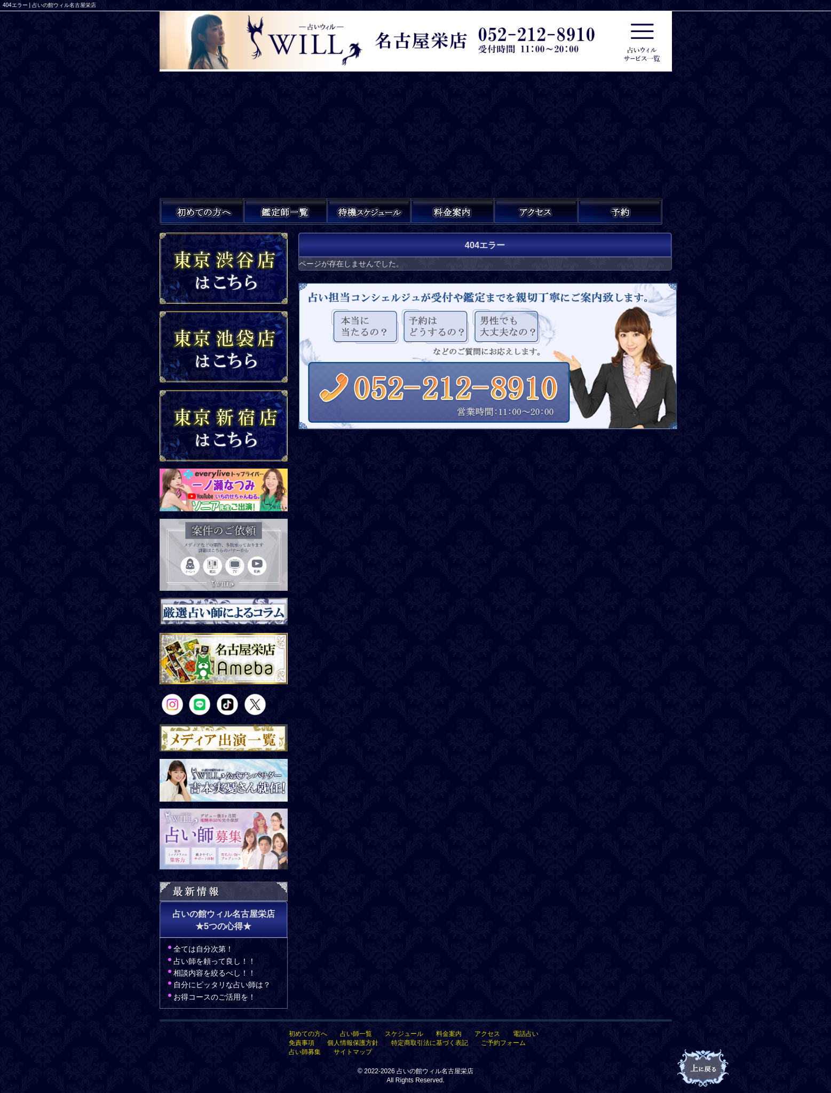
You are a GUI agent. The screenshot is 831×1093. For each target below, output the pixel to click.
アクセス (487, 1033)
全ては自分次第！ (203, 949)
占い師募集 (305, 1052)
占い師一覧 (356, 1033)
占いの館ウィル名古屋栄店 (435, 1071)
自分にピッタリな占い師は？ (222, 984)
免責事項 (301, 1043)
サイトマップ (353, 1052)
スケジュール (404, 1033)
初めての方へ (308, 1033)
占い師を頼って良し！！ (214, 961)
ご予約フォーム (503, 1043)
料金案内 (449, 1033)
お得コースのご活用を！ (214, 997)
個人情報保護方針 (352, 1043)
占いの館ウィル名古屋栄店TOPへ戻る (704, 1068)
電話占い (526, 1033)
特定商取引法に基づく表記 (429, 1043)
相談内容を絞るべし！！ (214, 973)
